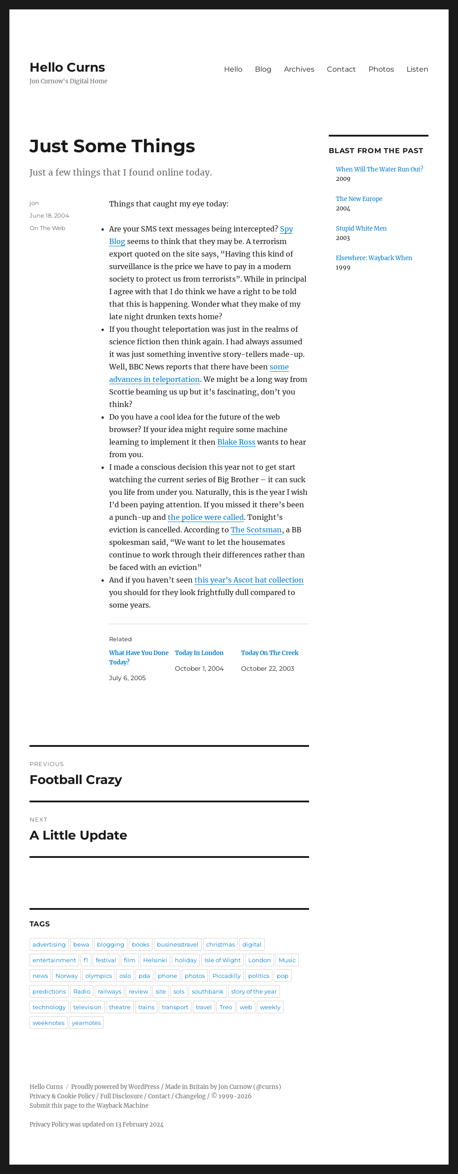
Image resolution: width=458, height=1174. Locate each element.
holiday (186, 960)
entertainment (54, 960)
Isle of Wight (222, 960)
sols (179, 991)
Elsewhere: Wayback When (374, 258)
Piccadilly (226, 975)
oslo (125, 975)
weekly (270, 1007)
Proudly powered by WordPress (115, 1087)
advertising (49, 944)
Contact (341, 69)
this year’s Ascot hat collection (249, 579)
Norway (66, 975)
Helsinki (155, 960)
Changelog (190, 1096)
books (140, 944)
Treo (226, 1007)
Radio (81, 991)
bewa (81, 944)
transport (175, 1007)
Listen (417, 69)
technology (49, 1007)
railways (109, 991)
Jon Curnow (235, 1087)
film (130, 960)
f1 (86, 960)
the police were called (206, 517)
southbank (208, 991)
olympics (98, 975)
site (161, 991)
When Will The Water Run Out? (379, 169)
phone (167, 975)
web (246, 1007)
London (259, 960)
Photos (381, 69)
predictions (49, 991)
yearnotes (86, 1022)
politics (258, 975)
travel (204, 1007)
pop (282, 975)
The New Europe (359, 199)
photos (195, 975)
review (138, 991)
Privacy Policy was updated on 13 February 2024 (97, 1124)
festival (106, 960)
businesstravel (178, 944)
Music (287, 960)
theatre (120, 1007)
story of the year (254, 991)
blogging (110, 944)
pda (144, 975)
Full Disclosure (121, 1096)
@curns (267, 1087)
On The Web (47, 227)
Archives (299, 69)
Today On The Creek (269, 653)
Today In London (199, 653)
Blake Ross (236, 441)
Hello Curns (67, 67)
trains (146, 1007)
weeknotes (48, 1022)
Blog (263, 69)
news (40, 975)
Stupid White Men (361, 228)
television (87, 1007)
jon (34, 202)
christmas (220, 944)
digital (252, 944)
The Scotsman (256, 529)
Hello (233, 69)
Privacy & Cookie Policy (62, 1096)
